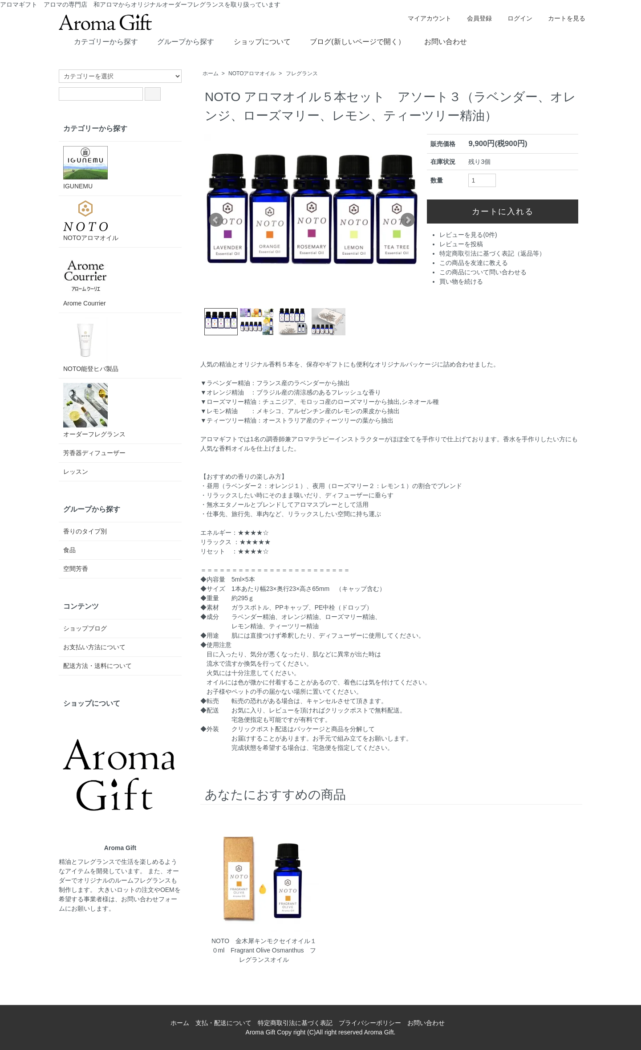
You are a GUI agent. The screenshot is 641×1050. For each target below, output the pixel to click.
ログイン (515, 18)
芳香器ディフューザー (94, 452)
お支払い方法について (94, 647)
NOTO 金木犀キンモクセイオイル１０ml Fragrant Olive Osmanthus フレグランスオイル (263, 950)
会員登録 (475, 18)
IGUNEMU (85, 168)
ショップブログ (85, 628)
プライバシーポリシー (370, 1022)
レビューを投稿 (461, 244)
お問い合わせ (439, 41)
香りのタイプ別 (85, 531)
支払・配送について (223, 1022)
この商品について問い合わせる (483, 272)
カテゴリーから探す (99, 41)
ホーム (211, 73)
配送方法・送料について (97, 665)
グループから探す (179, 41)
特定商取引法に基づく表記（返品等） (492, 253)
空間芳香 (75, 568)
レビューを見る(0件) (468, 234)
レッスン (75, 471)
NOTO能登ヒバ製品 (90, 344)
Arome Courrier (85, 279)
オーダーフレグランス (94, 410)
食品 (69, 549)
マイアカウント (424, 18)
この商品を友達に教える (473, 262)
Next (408, 220)
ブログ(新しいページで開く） (351, 41)
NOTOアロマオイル (252, 73)
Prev (216, 220)
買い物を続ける (461, 281)
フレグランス (302, 73)
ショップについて (256, 41)
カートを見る (562, 18)
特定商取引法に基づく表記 (295, 1022)
